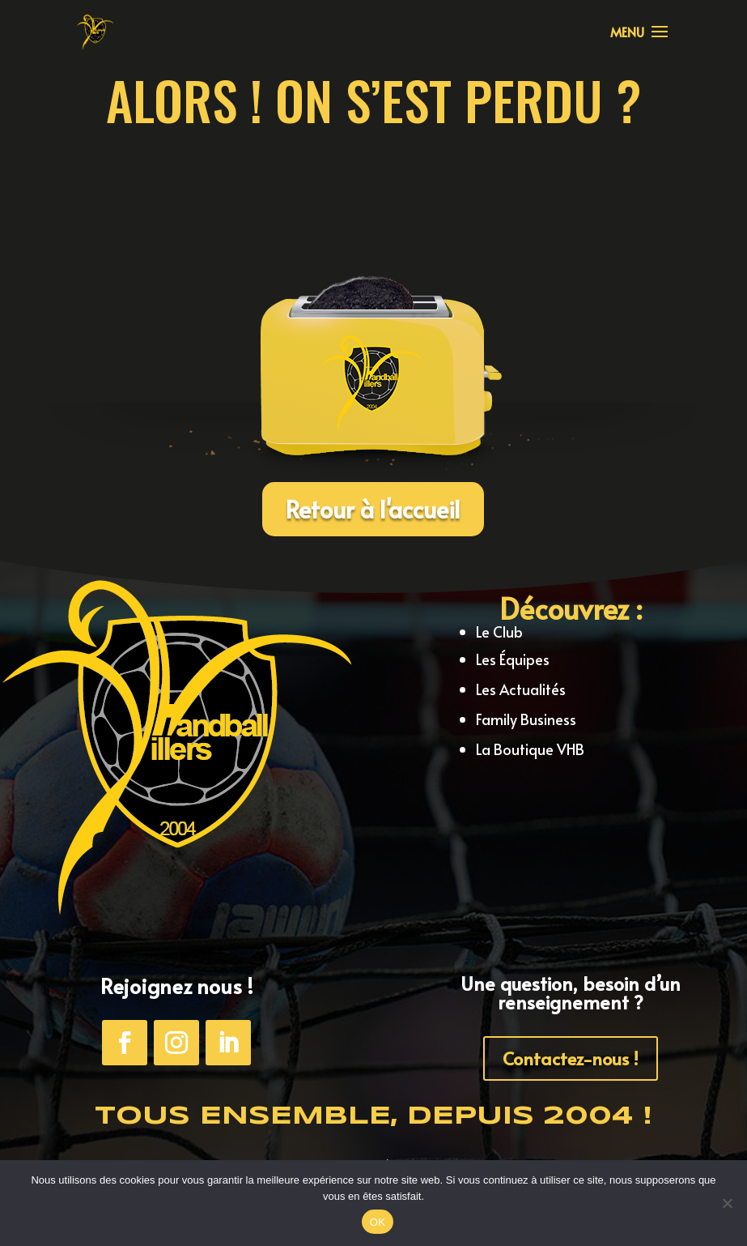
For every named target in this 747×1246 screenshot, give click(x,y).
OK (377, 1222)
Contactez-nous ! (571, 1058)
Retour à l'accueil (373, 509)
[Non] (727, 1203)
